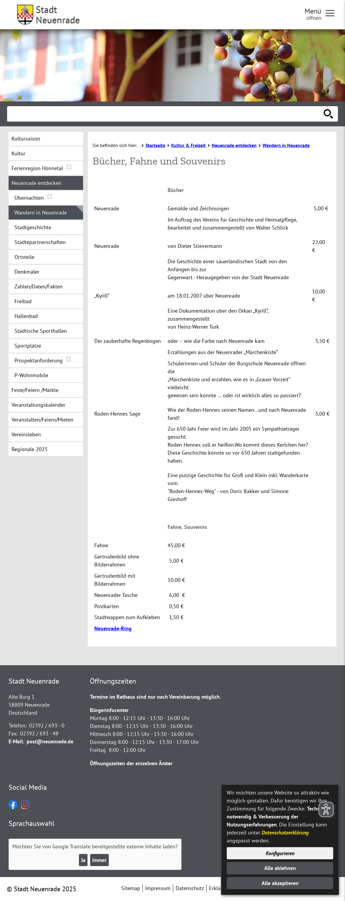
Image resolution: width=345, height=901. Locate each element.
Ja (83, 860)
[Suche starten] (328, 114)
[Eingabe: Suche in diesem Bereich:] (166, 113)
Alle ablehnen (280, 868)
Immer (99, 860)
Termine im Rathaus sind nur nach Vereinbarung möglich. (155, 696)
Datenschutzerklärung (285, 832)
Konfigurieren (280, 853)
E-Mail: (16, 741)
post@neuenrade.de (50, 741)
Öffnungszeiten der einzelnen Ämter (131, 763)
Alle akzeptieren (280, 883)
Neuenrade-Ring (113, 628)
